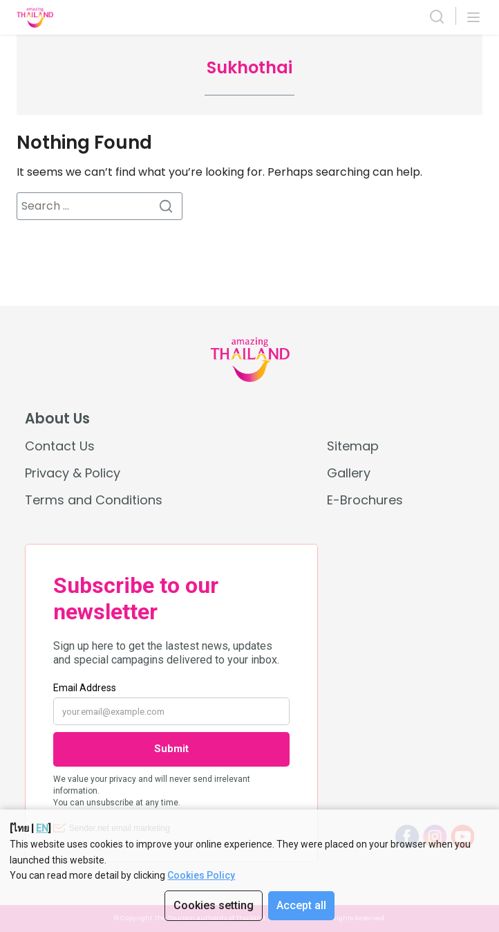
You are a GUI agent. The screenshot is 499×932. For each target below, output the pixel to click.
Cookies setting (213, 905)
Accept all (301, 905)
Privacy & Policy (72, 473)
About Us (57, 418)
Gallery (348, 473)
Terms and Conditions (93, 500)
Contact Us (60, 446)
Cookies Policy (201, 875)
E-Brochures (365, 500)
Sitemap (353, 446)
